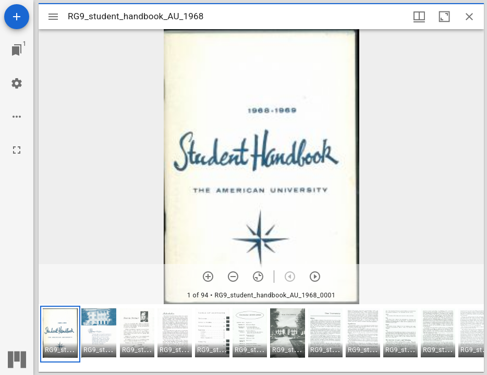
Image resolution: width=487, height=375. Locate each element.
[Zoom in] (208, 276)
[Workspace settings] (16, 83)
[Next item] (314, 276)
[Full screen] (16, 150)
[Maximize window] (444, 16)
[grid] (261, 338)
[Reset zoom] (258, 276)
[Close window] (469, 16)
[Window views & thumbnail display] (419, 16)
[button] (60, 334)
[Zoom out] (233, 276)
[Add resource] (16, 16)
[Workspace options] (16, 116)
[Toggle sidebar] (53, 16)
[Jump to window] (16, 50)
